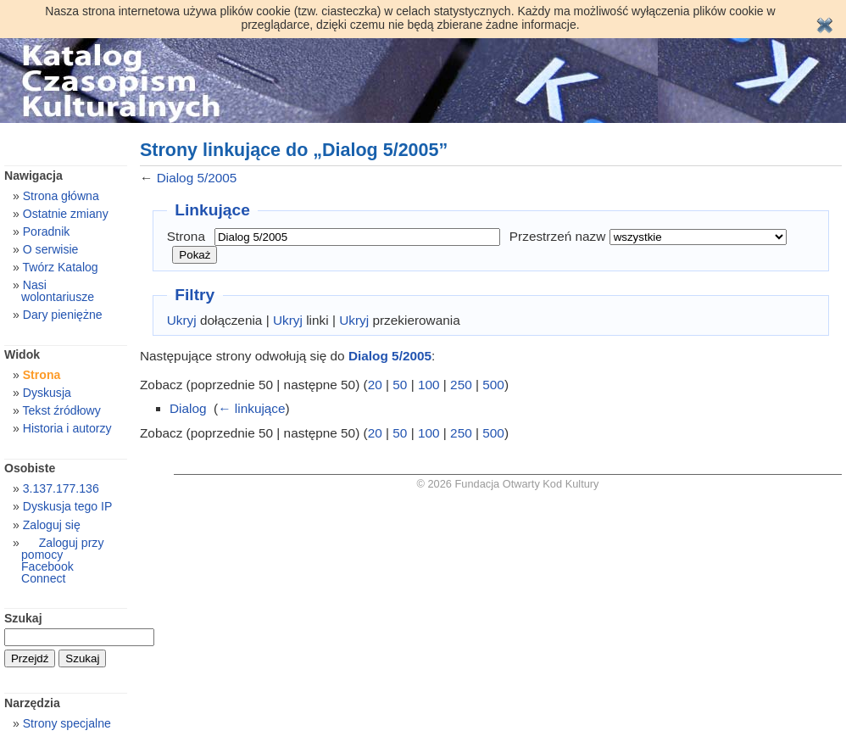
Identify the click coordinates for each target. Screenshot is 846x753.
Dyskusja (47, 392)
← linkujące (251, 408)
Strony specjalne (67, 723)
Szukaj (23, 618)
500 (493, 384)
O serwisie (51, 249)
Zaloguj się (52, 525)
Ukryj (182, 320)
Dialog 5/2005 (197, 177)
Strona (186, 236)
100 (429, 384)
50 (399, 384)
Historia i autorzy (67, 428)
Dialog (188, 408)
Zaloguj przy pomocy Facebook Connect (62, 560)
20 (375, 384)
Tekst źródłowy (61, 410)
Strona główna (61, 196)
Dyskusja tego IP (68, 506)
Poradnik (46, 231)
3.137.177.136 (61, 488)
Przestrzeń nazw (557, 236)
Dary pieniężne (63, 314)
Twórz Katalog (59, 267)
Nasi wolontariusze (57, 291)
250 (461, 384)
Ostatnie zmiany (66, 213)
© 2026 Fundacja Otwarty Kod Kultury (507, 483)
